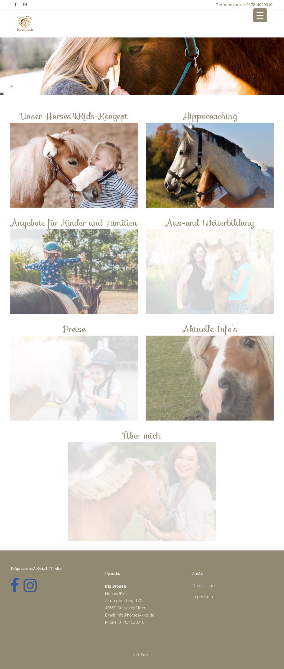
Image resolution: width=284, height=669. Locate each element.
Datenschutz (204, 585)
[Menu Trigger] (260, 15)
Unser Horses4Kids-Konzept (74, 116)
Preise (74, 329)
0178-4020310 (258, 4)
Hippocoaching (210, 116)
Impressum (203, 596)
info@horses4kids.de (135, 615)
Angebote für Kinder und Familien (74, 222)
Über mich (142, 435)
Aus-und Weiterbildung (210, 222)
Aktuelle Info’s (209, 329)
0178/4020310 (131, 622)
